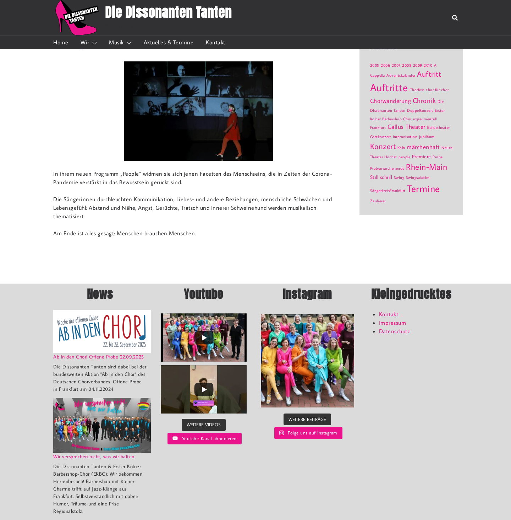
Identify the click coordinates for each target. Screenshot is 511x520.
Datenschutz (394, 331)
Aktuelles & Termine (169, 42)
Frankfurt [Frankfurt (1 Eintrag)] (378, 127)
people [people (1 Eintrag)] (404, 156)
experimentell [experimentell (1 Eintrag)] (425, 118)
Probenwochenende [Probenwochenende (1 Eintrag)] (387, 168)
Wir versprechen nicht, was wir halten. (94, 456)
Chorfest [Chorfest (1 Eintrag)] (417, 89)
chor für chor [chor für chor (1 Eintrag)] (437, 89)
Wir (85, 42)
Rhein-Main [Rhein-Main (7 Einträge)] (426, 166)
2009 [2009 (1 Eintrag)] (417, 65)
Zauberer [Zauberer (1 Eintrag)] (378, 200)
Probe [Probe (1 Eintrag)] (438, 156)
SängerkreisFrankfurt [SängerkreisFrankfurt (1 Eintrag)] (388, 190)
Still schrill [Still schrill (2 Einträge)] (381, 177)
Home (60, 42)
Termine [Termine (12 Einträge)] (423, 188)
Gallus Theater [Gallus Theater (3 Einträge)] (406, 127)
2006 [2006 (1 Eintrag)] (385, 65)
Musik (116, 42)
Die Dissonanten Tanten (168, 12)
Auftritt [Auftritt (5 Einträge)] (429, 74)
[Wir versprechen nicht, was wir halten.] (102, 425)
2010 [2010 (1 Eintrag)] (428, 65)
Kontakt (215, 42)
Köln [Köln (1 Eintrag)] (401, 147)
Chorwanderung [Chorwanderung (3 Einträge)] (390, 101)
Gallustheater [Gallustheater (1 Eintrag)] (438, 127)
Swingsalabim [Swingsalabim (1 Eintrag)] (418, 177)
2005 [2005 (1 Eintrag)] (374, 65)
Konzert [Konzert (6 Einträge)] (383, 146)
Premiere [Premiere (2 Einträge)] (421, 156)
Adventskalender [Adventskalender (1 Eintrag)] (401, 75)
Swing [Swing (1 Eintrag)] (399, 177)
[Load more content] (204, 425)
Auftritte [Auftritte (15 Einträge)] (389, 87)
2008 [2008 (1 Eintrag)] (406, 65)
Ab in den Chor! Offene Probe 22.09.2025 (98, 357)
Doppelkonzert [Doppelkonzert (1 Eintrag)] (420, 110)
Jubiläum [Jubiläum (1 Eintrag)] (427, 136)
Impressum (392, 322)
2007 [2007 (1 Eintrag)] (396, 65)
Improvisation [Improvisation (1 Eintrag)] (405, 136)
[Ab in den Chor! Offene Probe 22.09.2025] (102, 331)
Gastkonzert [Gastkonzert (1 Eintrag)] (380, 136)
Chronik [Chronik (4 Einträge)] (424, 100)
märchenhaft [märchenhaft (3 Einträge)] (423, 147)
